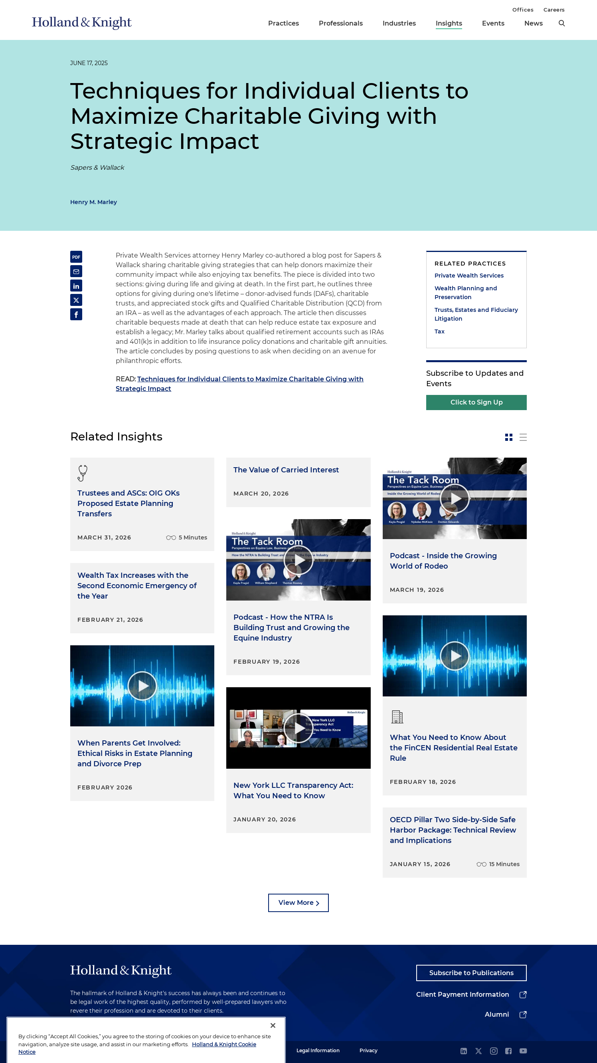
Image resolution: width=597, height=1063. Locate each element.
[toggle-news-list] (523, 437)
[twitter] (478, 1051)
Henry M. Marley (93, 202)
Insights (449, 23)
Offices (523, 9)
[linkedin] (464, 1051)
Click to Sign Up (477, 402)
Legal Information (318, 1050)
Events (493, 23)
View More (296, 902)
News (533, 23)
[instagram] (493, 1051)
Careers (554, 9)
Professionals (341, 23)
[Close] (273, 1038)
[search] (562, 23)
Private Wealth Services (469, 275)
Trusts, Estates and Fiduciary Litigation (476, 314)
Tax (440, 331)
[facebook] (508, 1051)
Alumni (497, 1014)
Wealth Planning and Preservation (466, 293)
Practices (283, 23)
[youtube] (523, 1051)
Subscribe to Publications (471, 973)
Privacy (369, 1050)
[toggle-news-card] (508, 437)
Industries (399, 23)
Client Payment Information (462, 994)
